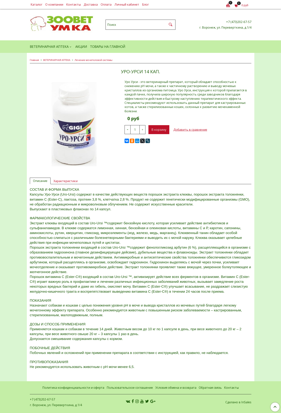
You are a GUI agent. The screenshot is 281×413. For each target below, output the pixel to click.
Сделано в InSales (238, 402)
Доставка (91, 4)
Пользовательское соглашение (130, 388)
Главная (34, 60)
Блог (145, 4)
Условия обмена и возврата (175, 388)
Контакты (73, 4)
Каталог (36, 4)
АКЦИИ (81, 46)
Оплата (106, 4)
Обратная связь (210, 388)
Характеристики (66, 181)
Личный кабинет (126, 4)
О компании (54, 4)
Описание (40, 181)
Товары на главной (107, 46)
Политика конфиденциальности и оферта (73, 388)
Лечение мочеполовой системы (93, 60)
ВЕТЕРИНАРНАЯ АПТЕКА (49, 46)
